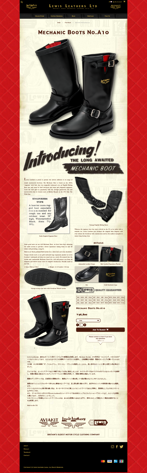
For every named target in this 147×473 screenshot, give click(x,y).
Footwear (68, 23)
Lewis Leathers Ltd (73, 6)
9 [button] (47, 349)
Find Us (107, 17)
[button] (22, 2)
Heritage (90, 17)
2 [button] (36, 349)
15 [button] (57, 349)
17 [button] (60, 349)
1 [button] (34, 349)
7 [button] (44, 349)
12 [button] (52, 349)
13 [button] (53, 349)
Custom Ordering (57, 17)
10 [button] (49, 349)
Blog (73, 17)
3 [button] (37, 349)
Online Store (39, 17)
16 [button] (58, 349)
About (26, 446)
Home (58, 23)
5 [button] (41, 349)
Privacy (26, 450)
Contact (27, 456)
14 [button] (55, 349)
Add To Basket (100, 330)
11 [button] (50, 349)
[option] (47, 321)
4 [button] (39, 349)
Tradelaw (27, 453)
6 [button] (42, 349)
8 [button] (45, 349)
